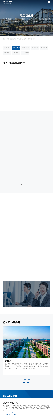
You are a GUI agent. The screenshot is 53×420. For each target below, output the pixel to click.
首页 (4, 40)
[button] (24, 381)
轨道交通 (44, 49)
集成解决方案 (22, 40)
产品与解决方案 (12, 40)
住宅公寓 (7, 49)
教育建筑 (35, 49)
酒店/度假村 (31, 40)
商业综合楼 (25, 49)
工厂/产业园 (25, 54)
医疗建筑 (7, 54)
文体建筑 (15, 54)
